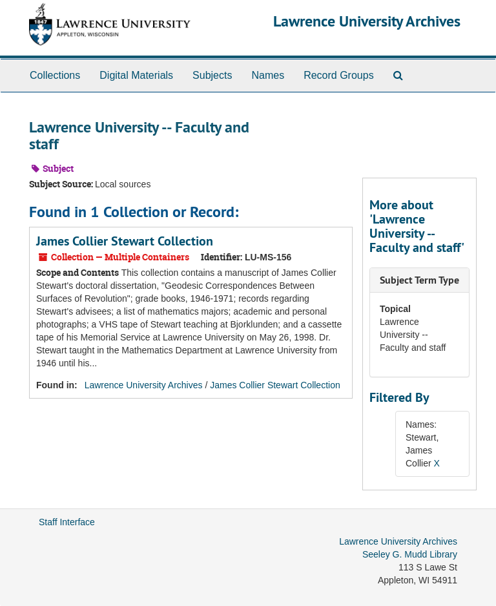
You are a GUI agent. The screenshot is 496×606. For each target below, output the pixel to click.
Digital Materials (136, 75)
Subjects (212, 75)
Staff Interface (67, 522)
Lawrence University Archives (366, 21)
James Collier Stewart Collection (124, 241)
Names (267, 75)
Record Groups (339, 75)
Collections (55, 75)
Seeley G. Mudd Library (409, 554)
